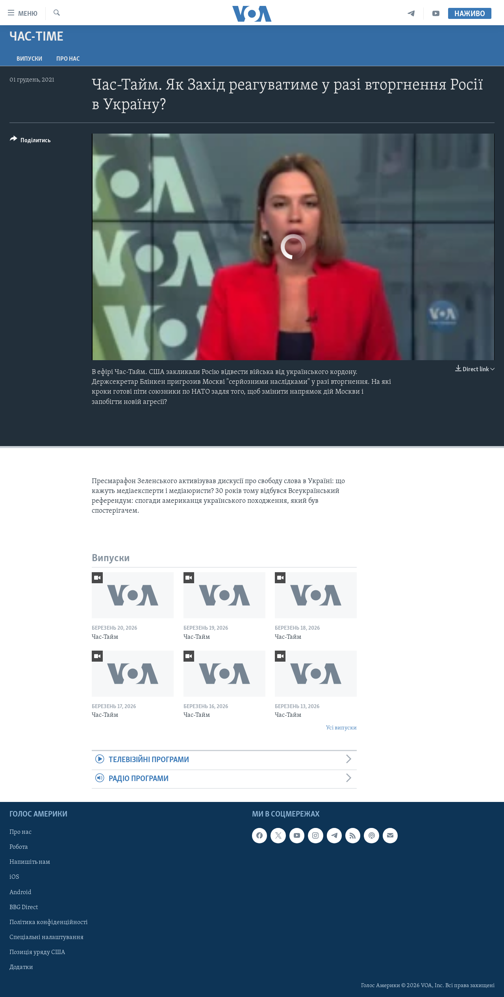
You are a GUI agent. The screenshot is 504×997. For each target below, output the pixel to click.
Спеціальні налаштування (46, 937)
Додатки (21, 967)
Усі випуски (341, 728)
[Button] (30, 142)
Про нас (68, 59)
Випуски (29, 59)
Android (20, 892)
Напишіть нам (29, 862)
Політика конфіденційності (48, 922)
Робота (18, 847)
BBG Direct (23, 907)
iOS (14, 877)
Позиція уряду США (37, 952)
